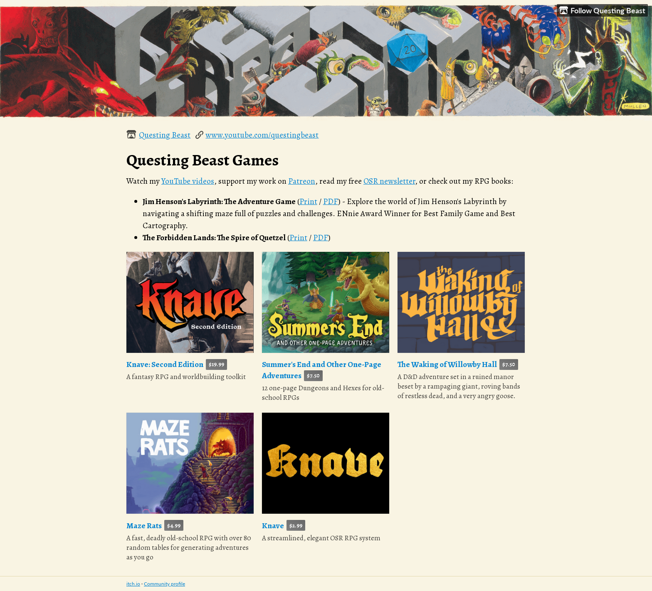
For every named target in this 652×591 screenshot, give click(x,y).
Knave (273, 525)
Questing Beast (164, 134)
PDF (330, 201)
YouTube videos (187, 181)
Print (308, 201)
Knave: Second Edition (164, 364)
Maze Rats (144, 525)
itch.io (133, 584)
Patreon (301, 181)
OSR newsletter (389, 181)
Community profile (164, 584)
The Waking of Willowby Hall (447, 364)
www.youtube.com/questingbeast (262, 134)
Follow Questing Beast (602, 10)
